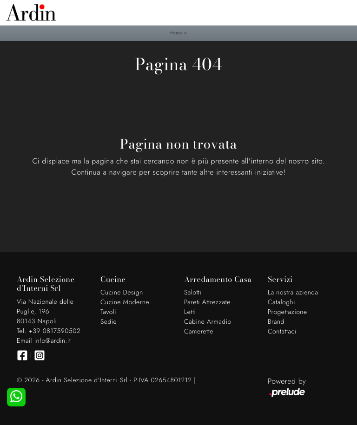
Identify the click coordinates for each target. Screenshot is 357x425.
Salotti (192, 292)
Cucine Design (121, 292)
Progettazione (287, 312)
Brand (276, 322)
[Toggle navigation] (343, 11)
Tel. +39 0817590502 (48, 331)
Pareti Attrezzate (207, 302)
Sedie (108, 322)
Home (176, 32)
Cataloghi (281, 302)
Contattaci (282, 331)
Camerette (198, 331)
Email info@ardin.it (44, 341)
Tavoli (108, 312)
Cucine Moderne (124, 302)
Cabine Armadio (207, 322)
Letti (190, 312)
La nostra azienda (293, 292)
